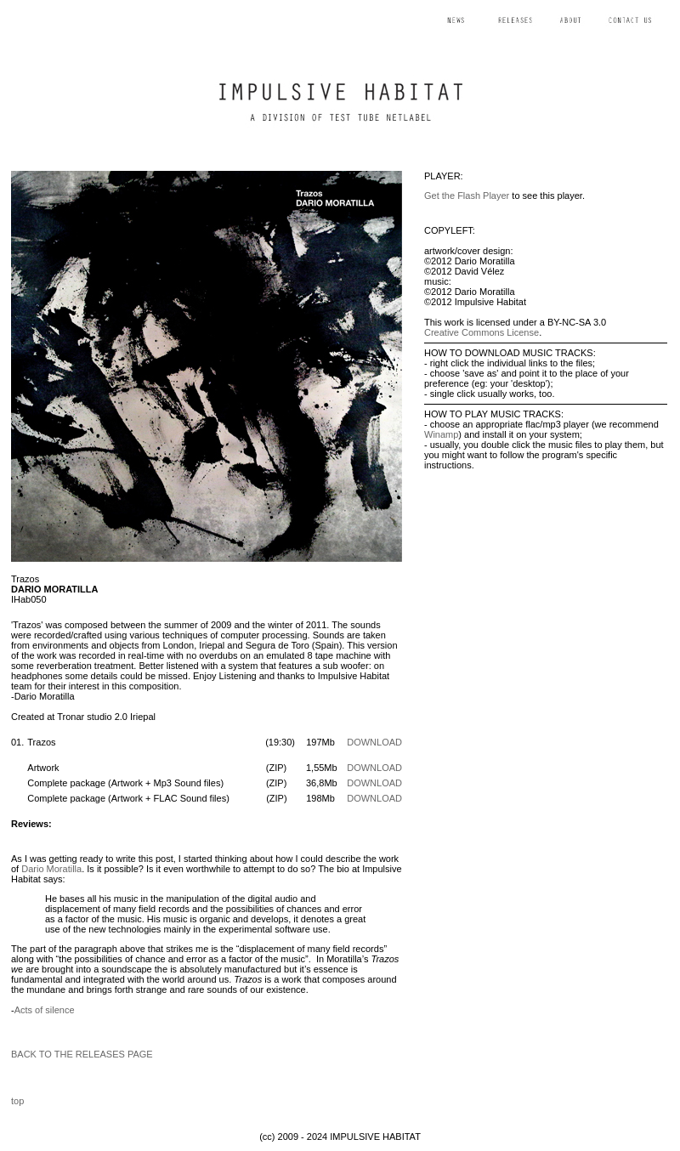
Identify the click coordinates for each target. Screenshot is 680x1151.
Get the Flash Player (466, 195)
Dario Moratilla (51, 869)
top (17, 1101)
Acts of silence (44, 1010)
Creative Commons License (481, 332)
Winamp (441, 434)
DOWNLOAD (374, 742)
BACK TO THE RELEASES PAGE (82, 1054)
